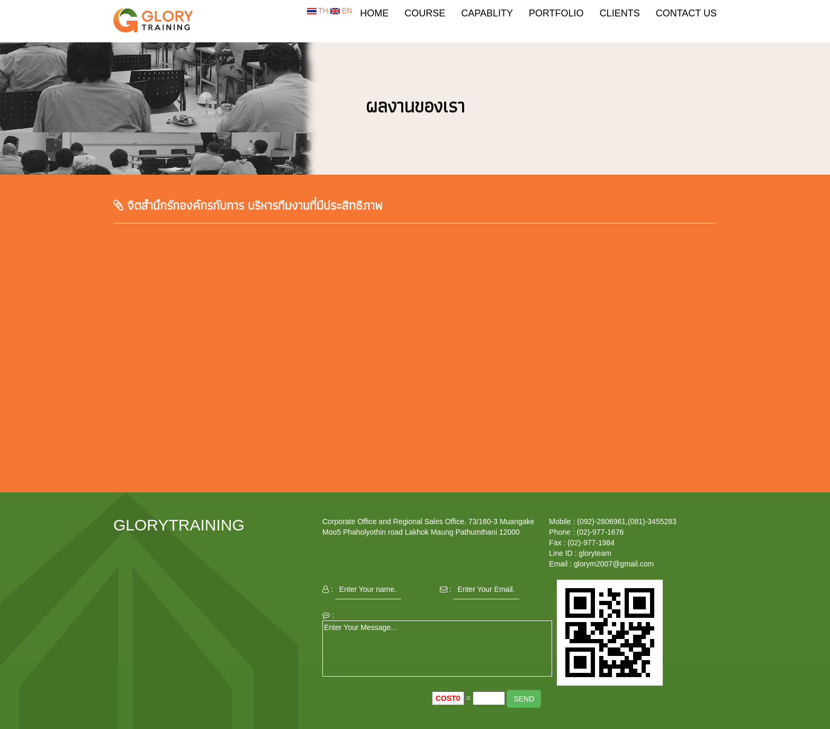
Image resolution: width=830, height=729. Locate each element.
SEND (523, 699)
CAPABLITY (487, 13)
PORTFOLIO (556, 13)
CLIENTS (620, 13)
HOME (374, 13)
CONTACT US (686, 13)
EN (341, 10)
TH (318, 10)
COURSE (424, 13)
